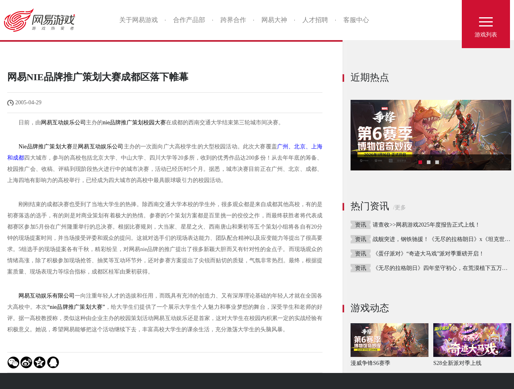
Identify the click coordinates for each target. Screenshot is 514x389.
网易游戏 (42, 20)
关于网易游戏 (138, 19)
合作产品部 (189, 19)
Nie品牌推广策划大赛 (45, 147)
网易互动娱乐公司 (63, 123)
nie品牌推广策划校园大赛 (134, 123)
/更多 (399, 208)
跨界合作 (233, 19)
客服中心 (356, 19)
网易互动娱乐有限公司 (46, 296)
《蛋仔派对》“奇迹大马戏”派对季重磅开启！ (428, 254)
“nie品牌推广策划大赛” (76, 307)
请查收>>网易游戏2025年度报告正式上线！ (426, 225)
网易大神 (274, 19)
